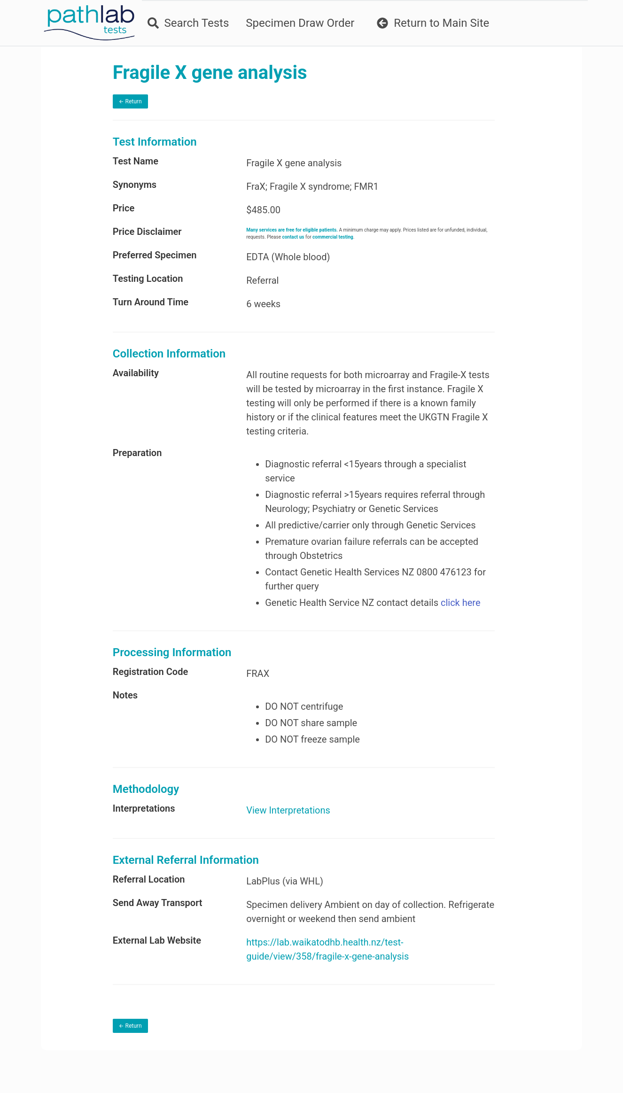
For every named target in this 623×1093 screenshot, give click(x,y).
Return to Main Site (432, 23)
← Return (151, 101)
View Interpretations (300, 824)
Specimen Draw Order (299, 23)
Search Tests (187, 23)
